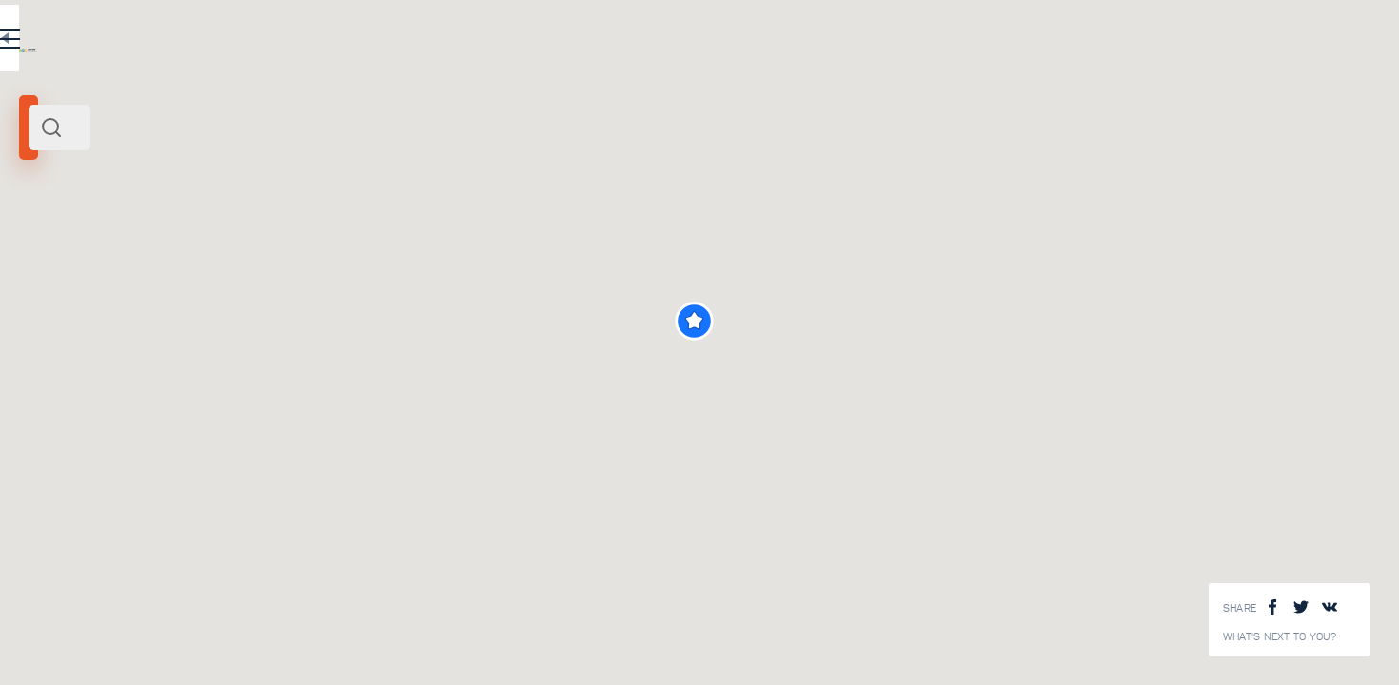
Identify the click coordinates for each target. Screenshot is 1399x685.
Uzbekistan (107, 264)
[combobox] (257, 127)
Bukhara (49, 264)
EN (417, 41)
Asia (152, 264)
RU (377, 41)
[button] (956, 321)
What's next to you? (1280, 637)
